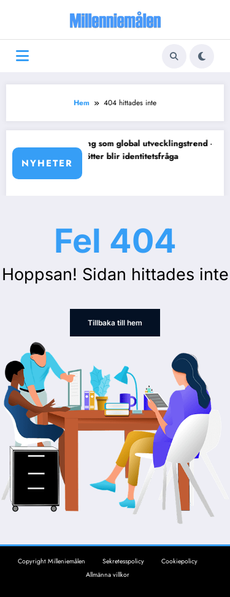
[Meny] (22, 56)
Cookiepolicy (179, 561)
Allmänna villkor (107, 574)
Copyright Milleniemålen (51, 561)
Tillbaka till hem (115, 322)
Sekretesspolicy (123, 561)
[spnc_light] (202, 56)
